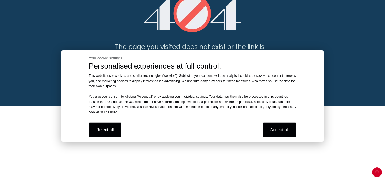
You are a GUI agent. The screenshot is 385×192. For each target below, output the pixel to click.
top (377, 172)
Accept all (279, 129)
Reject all (105, 129)
